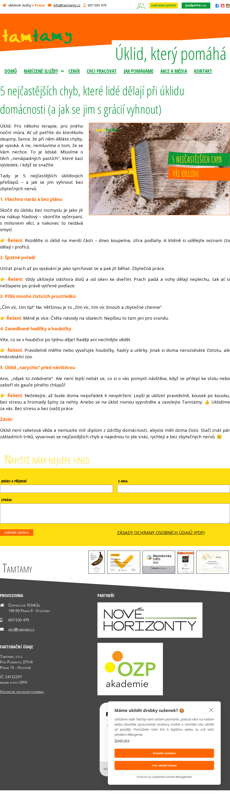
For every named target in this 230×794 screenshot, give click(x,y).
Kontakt (203, 70)
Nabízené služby (41, 70)
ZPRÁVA (6, 499)
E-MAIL (123, 481)
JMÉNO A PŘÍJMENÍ (14, 481)
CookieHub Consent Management (171, 777)
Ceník (74, 70)
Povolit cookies (138, 765)
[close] (211, 722)
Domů (11, 70)
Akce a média (173, 70)
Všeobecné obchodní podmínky (22, 695)
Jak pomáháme (138, 70)
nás (196, 5)
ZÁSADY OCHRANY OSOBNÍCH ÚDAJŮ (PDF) (161, 536)
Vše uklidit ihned (190, 765)
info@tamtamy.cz (66, 5)
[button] (96, 575)
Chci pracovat (102, 70)
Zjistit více (122, 753)
